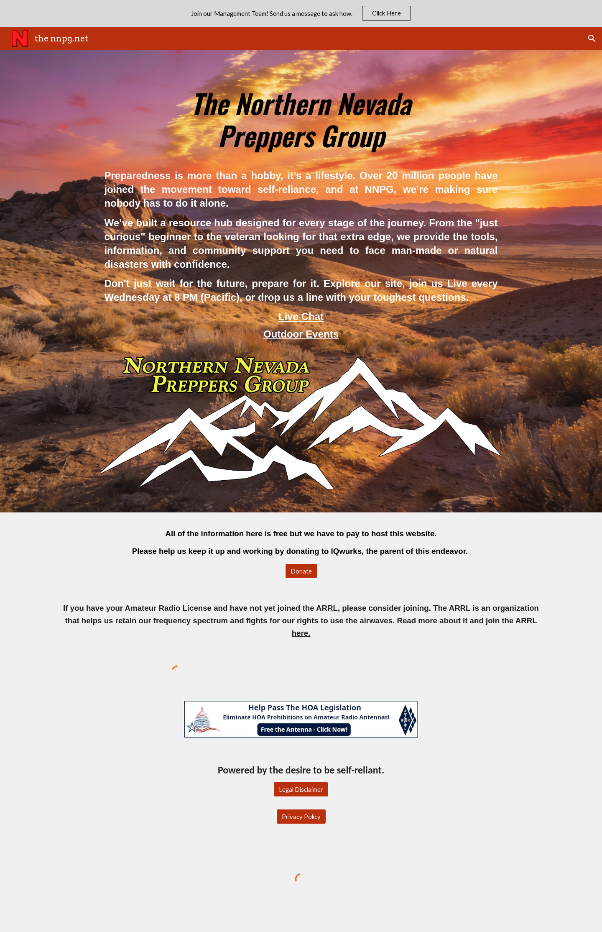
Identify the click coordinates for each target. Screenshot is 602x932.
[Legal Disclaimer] (301, 789)
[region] (301, 13)
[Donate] (301, 571)
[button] (592, 38)
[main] (301, 115)
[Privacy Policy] (301, 816)
